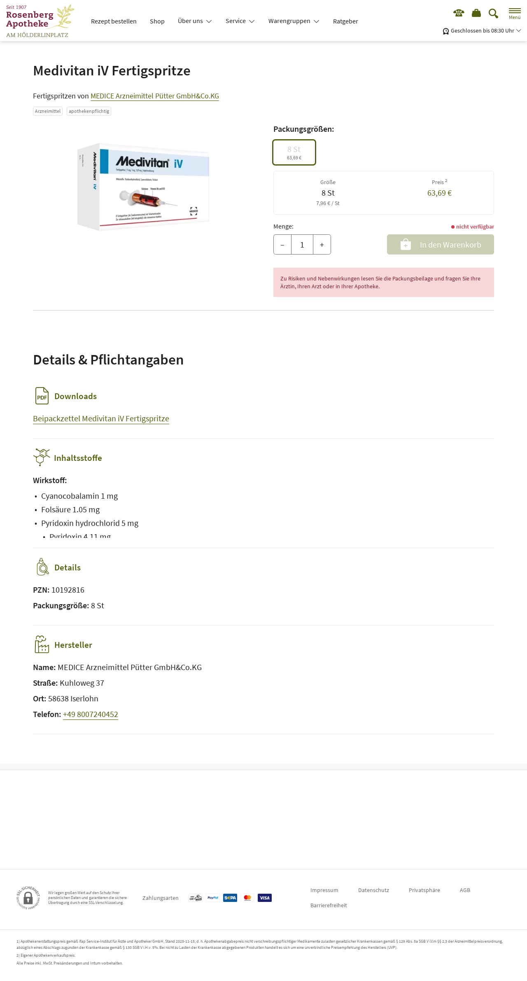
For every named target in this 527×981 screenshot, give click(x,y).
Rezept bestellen (114, 21)
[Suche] (493, 14)
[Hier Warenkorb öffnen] (475, 14)
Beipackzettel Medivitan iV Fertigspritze (101, 418)
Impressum (324, 890)
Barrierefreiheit (328, 905)
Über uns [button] (191, 20)
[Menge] (302, 244)
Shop (157, 21)
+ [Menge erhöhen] (322, 244)
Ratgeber (345, 21)
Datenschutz (373, 890)
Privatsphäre (424, 890)
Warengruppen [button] (290, 20)
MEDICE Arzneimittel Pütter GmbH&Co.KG (155, 95)
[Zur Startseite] (43, 20)
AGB (465, 890)
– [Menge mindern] (282, 244)
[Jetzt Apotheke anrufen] (455, 14)
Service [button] (236, 20)
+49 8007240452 (90, 720)
